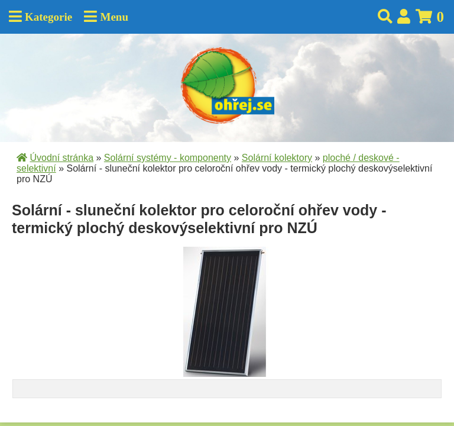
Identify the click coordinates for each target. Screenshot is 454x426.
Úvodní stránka (61, 158)
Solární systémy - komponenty (167, 158)
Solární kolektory (277, 158)
